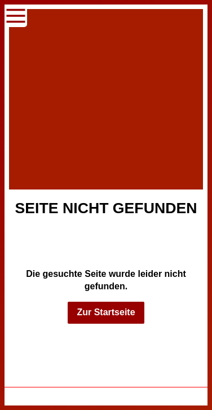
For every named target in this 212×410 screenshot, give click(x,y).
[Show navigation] (16, 16)
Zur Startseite (106, 312)
